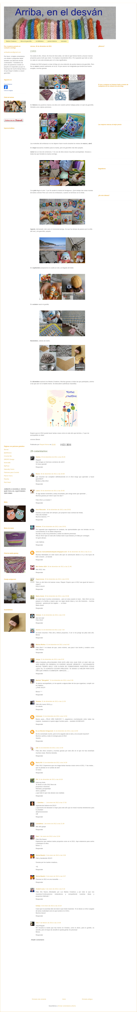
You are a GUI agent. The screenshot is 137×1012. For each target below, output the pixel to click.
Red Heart (7, 482)
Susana (38, 701)
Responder (39, 467)
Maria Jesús (40, 596)
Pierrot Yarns (8, 476)
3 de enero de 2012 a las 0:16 (55, 889)
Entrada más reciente (39, 999)
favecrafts (7, 462)
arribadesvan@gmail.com (12, 52)
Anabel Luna (40, 889)
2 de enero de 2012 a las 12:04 (50, 836)
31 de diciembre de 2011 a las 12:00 (66, 731)
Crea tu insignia (8, 90)
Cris (37, 923)
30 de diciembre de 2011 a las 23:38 (57, 596)
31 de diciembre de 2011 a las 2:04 (53, 615)
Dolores (38, 526)
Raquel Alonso (8, 84)
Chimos (38, 615)
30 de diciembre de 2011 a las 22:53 (57, 579)
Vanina (38, 457)
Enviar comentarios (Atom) (67, 1006)
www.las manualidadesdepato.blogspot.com (51, 552)
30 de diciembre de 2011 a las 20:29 (53, 457)
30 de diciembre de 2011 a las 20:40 (52, 491)
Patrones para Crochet (11, 472)
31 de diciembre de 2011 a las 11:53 (55, 716)
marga (38, 659)
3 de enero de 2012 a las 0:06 (56, 855)
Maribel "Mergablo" (42, 680)
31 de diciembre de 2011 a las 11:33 (54, 701)
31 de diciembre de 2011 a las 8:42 (57, 644)
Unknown (39, 716)
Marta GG (39, 762)
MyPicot (6, 466)
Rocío (38, 474)
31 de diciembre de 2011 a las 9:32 (52, 659)
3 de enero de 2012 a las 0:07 (56, 876)
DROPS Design (9, 459)
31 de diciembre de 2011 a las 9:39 (61, 680)
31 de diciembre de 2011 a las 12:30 (51, 748)
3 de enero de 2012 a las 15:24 (51, 906)
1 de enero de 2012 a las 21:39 (54, 823)
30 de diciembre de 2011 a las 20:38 (53, 474)
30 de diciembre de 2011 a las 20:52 (59, 509)
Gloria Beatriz (40, 855)
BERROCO (8, 453)
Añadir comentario (37, 940)
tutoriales (64, 41)
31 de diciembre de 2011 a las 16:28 (51, 779)
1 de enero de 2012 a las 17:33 (56, 802)
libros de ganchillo (26, 41)
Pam (37, 836)
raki (37, 748)
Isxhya (38, 906)
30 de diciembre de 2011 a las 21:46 (59, 566)
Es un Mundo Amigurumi (44, 731)
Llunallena (39, 823)
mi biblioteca (39, 41)
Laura (38, 491)
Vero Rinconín (41, 509)
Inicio (64, 999)
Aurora (38, 630)
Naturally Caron (9, 469)
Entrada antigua (87, 999)
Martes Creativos (11, 41)
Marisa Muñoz (41, 644)
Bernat (6, 449)
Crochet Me (8, 456)
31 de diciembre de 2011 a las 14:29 (55, 762)
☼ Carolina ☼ (40, 802)
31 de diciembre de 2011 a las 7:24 (53, 630)
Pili (37, 779)
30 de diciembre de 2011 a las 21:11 (80, 552)
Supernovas (40, 579)
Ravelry (6, 479)
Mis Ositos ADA (41, 566)
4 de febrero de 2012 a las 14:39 (50, 923)
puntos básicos (52, 41)
